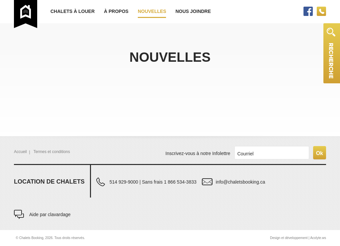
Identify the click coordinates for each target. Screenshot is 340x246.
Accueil (20, 151)
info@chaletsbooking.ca (240, 181)
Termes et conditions (52, 151)
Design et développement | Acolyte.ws (298, 238)
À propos (116, 11)
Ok (319, 153)
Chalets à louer (72, 11)
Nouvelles (152, 11)
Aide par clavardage (50, 214)
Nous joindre (193, 11)
